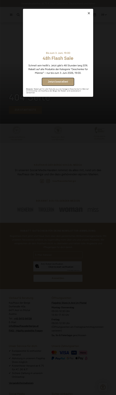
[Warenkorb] (94, 14)
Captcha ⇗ (74, 270)
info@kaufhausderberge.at (24, 326)
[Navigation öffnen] (11, 14)
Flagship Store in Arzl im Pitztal (69, 302)
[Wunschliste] (87, 14)
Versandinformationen (21, 383)
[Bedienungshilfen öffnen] (103, 387)
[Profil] (80, 14)
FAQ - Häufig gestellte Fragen (26, 330)
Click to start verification (60, 267)
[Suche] (18, 14)
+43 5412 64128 (23, 318)
